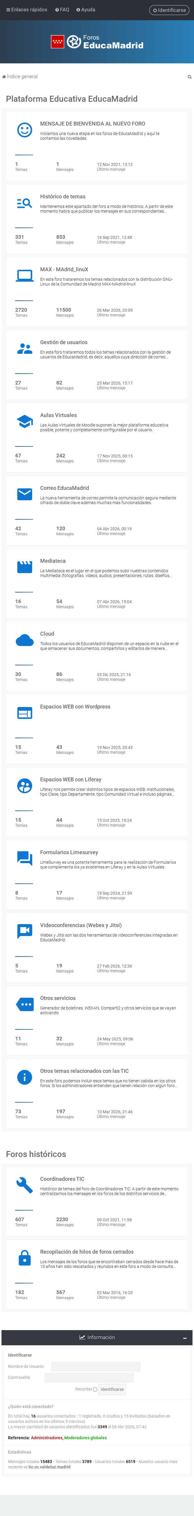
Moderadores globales (85, 1437)
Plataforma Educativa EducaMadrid (72, 99)
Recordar (86, 1389)
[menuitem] (62, 9)
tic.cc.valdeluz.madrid (50, 1467)
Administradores (46, 1437)
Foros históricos (36, 1154)
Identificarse (20, 1355)
